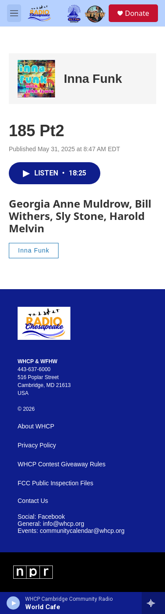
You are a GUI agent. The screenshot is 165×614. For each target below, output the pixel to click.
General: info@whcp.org (51, 524)
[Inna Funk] (36, 78)
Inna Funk (93, 79)
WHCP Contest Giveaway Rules (62, 464)
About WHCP (36, 426)
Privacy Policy (37, 445)
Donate (137, 13)
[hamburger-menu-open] (14, 13)
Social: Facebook (41, 517)
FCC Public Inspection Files (55, 483)
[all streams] (153, 603)
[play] (13, 603)
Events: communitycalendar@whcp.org (71, 531)
